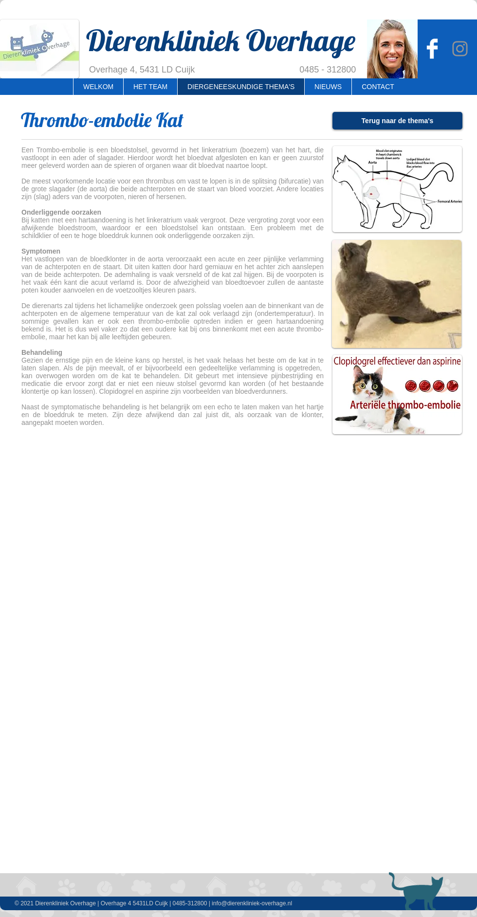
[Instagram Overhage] (460, 48)
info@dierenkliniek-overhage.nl (252, 903)
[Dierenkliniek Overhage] (432, 48)
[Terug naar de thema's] (397, 120)
